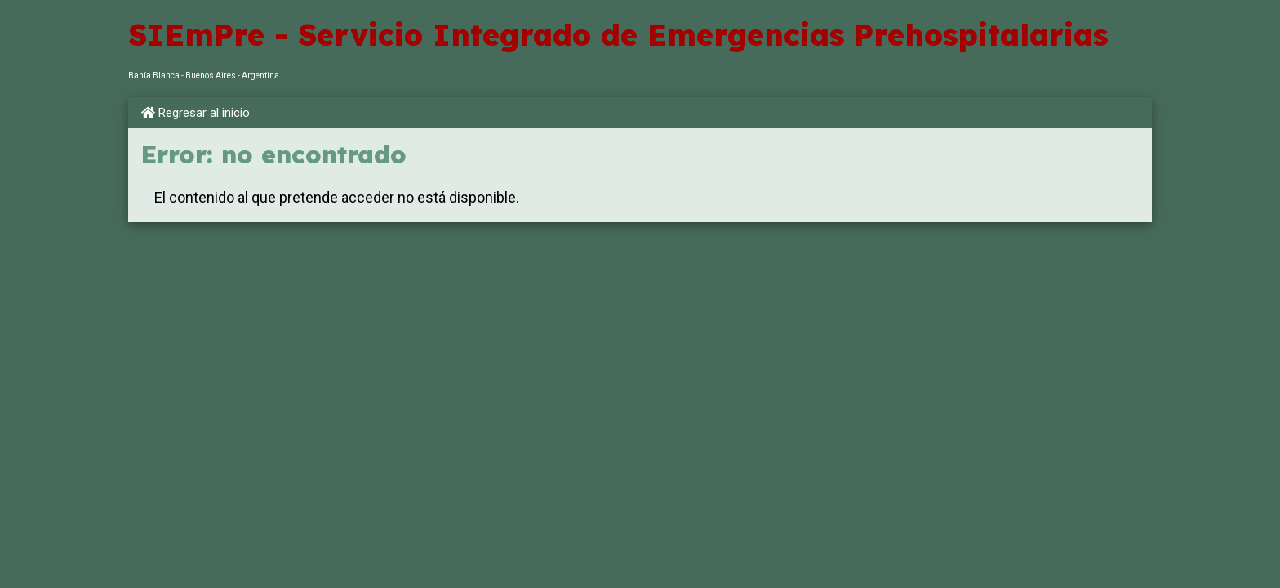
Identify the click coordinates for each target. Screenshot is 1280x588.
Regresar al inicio (195, 112)
